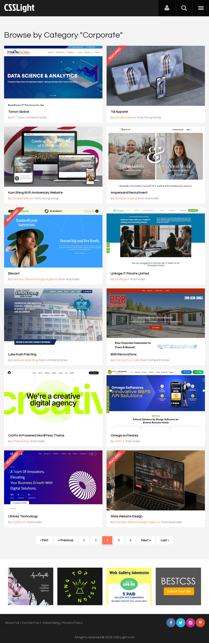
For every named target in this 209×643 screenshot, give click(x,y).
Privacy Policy (72, 622)
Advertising (51, 622)
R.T (14, 117)
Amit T (120, 441)
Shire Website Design (126, 516)
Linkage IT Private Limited (130, 273)
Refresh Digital (126, 198)
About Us (12, 622)
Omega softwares (124, 435)
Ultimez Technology (23, 516)
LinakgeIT (122, 279)
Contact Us (30, 622)
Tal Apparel (119, 111)
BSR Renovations (124, 354)
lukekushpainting (25, 360)
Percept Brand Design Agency (35, 279)
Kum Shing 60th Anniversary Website (35, 192)
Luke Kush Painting (22, 354)
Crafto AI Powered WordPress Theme (36, 435)
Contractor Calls (127, 360)
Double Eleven (125, 117)
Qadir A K (19, 522)
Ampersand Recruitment (129, 192)
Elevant (14, 273)
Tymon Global (18, 111)
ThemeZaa (20, 441)
